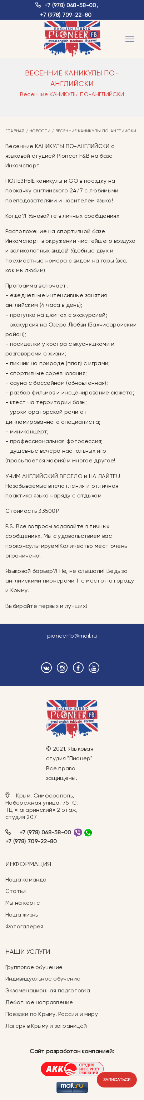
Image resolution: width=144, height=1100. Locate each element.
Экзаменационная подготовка (47, 990)
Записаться (116, 1079)
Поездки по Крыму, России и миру (51, 1014)
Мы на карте (22, 902)
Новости (39, 130)
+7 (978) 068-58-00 (70, 5)
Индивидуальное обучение (42, 978)
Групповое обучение (34, 967)
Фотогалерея (24, 926)
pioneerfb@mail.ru (72, 635)
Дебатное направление (39, 1002)
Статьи (15, 891)
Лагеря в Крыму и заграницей (46, 1025)
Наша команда (26, 879)
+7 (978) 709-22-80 (66, 14)
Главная (15, 130)
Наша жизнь (21, 914)
